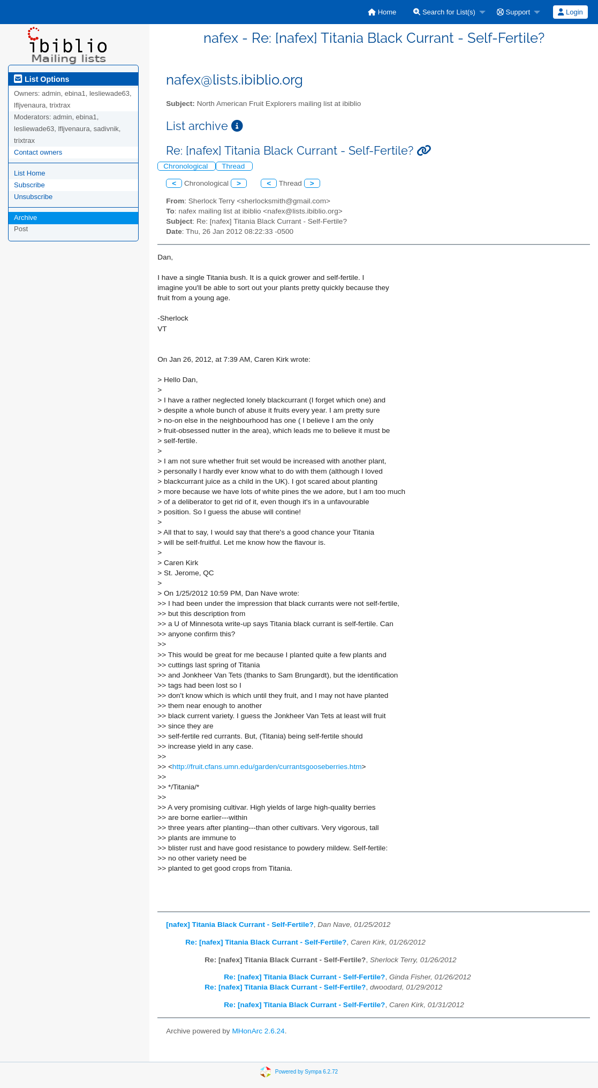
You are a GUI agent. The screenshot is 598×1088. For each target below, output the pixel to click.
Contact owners (38, 152)
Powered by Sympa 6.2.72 (306, 1071)
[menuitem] (382, 12)
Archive (25, 218)
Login (570, 12)
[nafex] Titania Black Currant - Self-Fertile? (239, 924)
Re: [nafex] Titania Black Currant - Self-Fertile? (265, 942)
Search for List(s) (444, 12)
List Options (41, 79)
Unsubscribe (33, 197)
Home (382, 12)
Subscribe (29, 185)
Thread (234, 166)
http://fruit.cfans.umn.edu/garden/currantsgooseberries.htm (267, 767)
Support (513, 12)
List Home (30, 173)
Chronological (186, 166)
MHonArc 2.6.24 (258, 1031)
